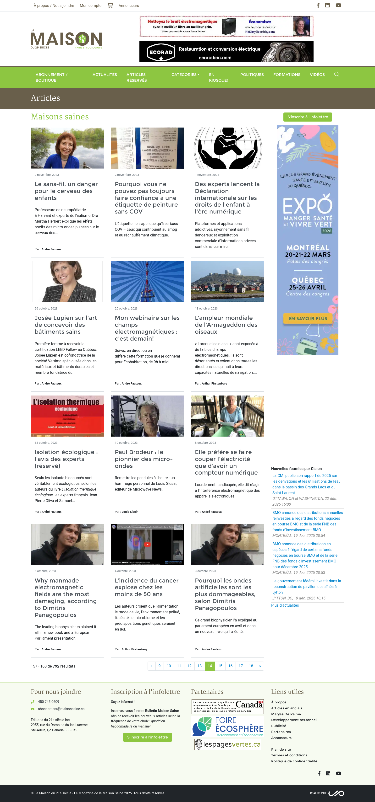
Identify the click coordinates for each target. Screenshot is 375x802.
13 (200, 666)
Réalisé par (318, 793)
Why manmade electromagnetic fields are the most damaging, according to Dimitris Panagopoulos (66, 597)
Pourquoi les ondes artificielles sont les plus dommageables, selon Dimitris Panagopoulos (225, 594)
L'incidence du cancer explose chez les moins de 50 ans (147, 587)
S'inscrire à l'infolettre (307, 117)
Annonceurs (281, 738)
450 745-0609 (48, 702)
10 (169, 666)
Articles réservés (137, 77)
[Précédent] (152, 666)
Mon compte (90, 5)
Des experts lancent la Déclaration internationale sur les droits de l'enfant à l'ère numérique (227, 198)
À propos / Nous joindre (54, 5)
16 (230, 666)
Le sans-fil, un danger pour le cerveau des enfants (66, 191)
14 (210, 666)
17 (241, 666)
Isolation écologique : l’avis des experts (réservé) (66, 459)
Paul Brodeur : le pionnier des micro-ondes (144, 459)
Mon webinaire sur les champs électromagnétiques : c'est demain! (147, 328)
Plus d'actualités (285, 605)
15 (220, 666)
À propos (278, 702)
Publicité (278, 726)
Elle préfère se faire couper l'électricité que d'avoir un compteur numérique (226, 462)
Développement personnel (294, 720)
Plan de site (281, 749)
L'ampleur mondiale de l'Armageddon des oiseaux (226, 324)
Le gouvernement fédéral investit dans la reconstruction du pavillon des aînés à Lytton (306, 587)
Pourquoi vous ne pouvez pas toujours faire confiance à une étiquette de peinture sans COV (146, 198)
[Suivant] (260, 666)
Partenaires (281, 732)
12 (189, 666)
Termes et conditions (289, 755)
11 (179, 666)
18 (251, 666)
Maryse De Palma (286, 714)
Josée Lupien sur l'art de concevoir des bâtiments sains (66, 324)
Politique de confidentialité (294, 761)
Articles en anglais (286, 708)
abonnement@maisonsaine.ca (61, 709)
